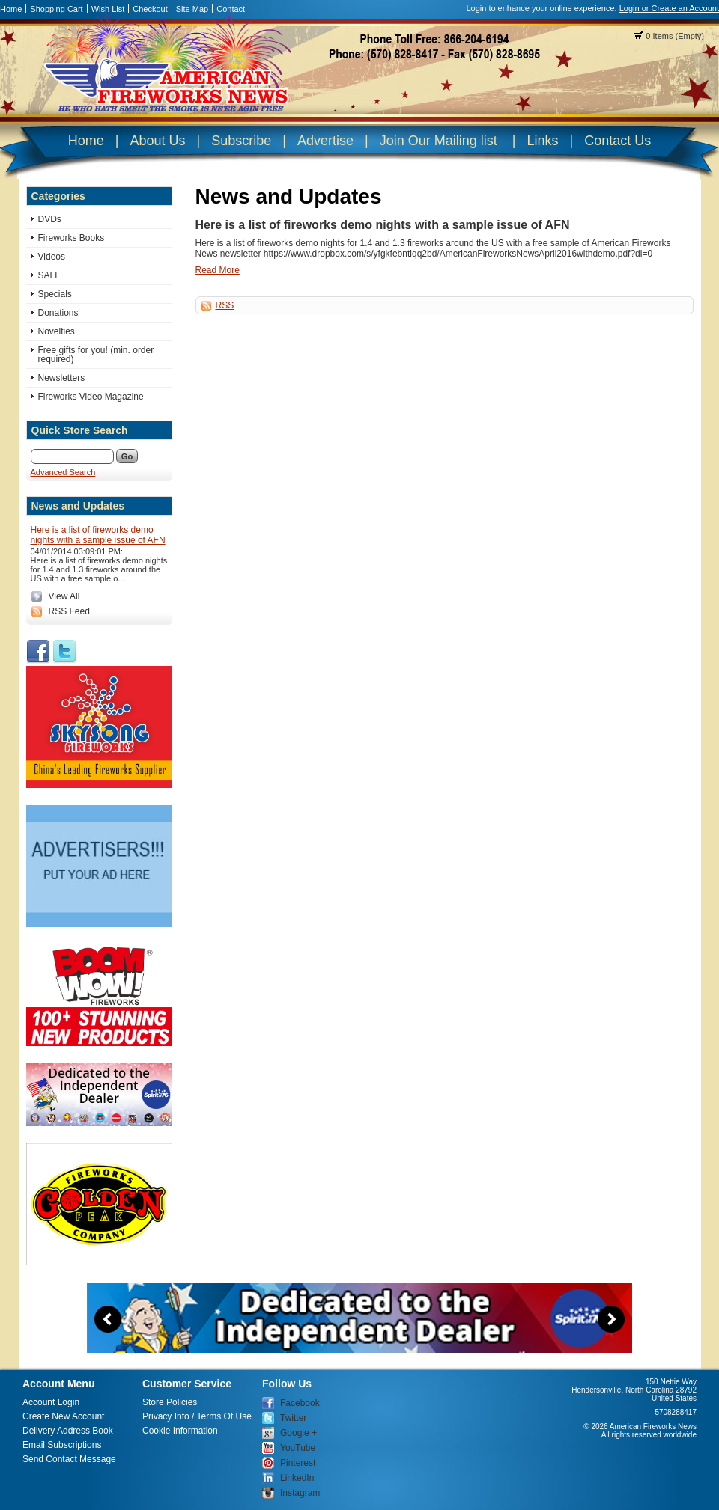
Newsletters (61, 378)
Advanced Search (63, 472)
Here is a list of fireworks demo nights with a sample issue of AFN (98, 535)
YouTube (297, 1448)
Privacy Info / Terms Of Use (197, 1416)
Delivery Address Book (67, 1430)
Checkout (150, 8)
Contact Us (617, 140)
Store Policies (169, 1402)
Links (542, 140)
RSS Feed (69, 611)
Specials (55, 294)
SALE (49, 275)
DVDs (49, 219)
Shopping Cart (56, 8)
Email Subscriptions (61, 1445)
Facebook (300, 1403)
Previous (107, 1319)
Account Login (50, 1402)
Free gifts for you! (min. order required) (96, 354)
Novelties (56, 331)
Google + (298, 1433)
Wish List (108, 8)
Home (11, 8)
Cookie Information (180, 1430)
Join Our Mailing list (438, 140)
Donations (58, 313)
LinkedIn (297, 1478)
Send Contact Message (69, 1459)
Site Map (192, 8)
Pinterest (297, 1463)
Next (611, 1319)
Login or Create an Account (669, 8)
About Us (157, 140)
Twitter (293, 1418)
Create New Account (63, 1416)
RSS (225, 305)
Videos (51, 256)
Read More (217, 270)
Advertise (325, 140)
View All (64, 596)
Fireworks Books (71, 238)
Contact (230, 8)
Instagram (300, 1493)
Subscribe (241, 140)
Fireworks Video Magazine (91, 396)
